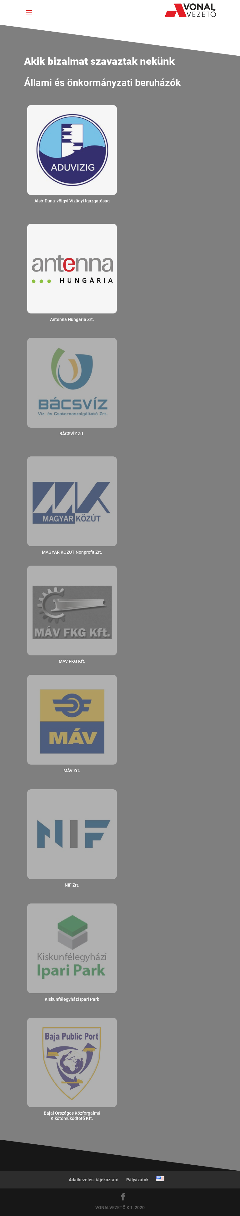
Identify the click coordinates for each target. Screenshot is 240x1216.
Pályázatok (137, 1179)
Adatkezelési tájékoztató (93, 1179)
